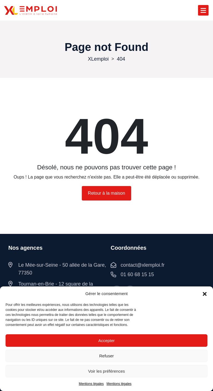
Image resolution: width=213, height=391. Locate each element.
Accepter (106, 340)
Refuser (106, 355)
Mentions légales (91, 384)
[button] (204, 293)
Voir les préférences (106, 371)
